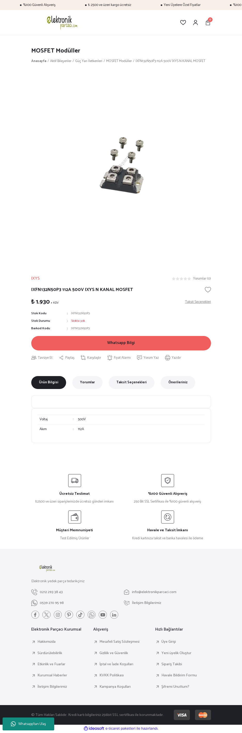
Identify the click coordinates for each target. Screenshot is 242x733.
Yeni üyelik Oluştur (176, 654)
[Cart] (208, 22)
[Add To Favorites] (208, 290)
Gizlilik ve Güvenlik (113, 654)
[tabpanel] (121, 166)
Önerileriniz (178, 383)
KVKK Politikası (111, 676)
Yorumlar (87, 383)
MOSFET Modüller (56, 51)
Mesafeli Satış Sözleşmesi (119, 642)
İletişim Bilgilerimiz (52, 687)
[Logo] (61, 22)
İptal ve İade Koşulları (116, 665)
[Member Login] (195, 22)
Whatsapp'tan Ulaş (28, 724)
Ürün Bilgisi (48, 383)
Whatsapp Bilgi (121, 343)
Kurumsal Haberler (52, 676)
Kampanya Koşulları (115, 687)
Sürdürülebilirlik (49, 654)
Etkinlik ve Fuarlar (51, 665)
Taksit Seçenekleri (131, 383)
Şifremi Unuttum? (175, 687)
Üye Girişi (168, 642)
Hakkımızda (46, 642)
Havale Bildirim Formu (179, 676)
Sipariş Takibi (171, 665)
